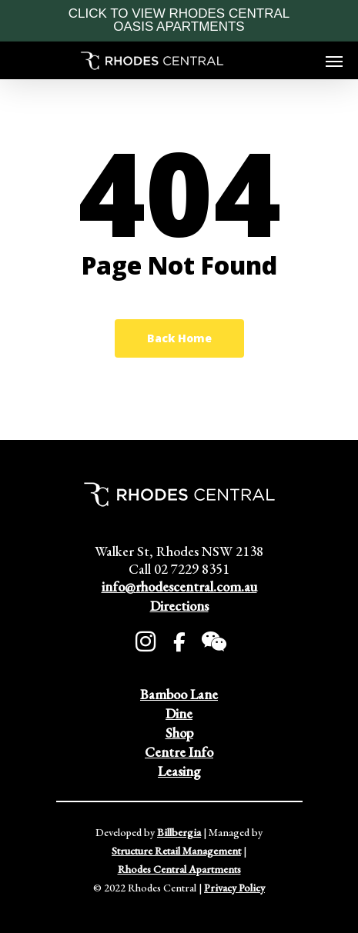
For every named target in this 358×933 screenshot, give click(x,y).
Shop (179, 732)
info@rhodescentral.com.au (179, 586)
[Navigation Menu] (334, 60)
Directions (179, 606)
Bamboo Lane (179, 694)
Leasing (179, 771)
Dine (179, 713)
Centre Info (179, 752)
